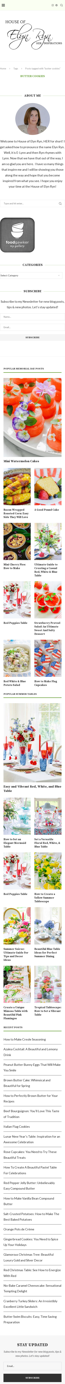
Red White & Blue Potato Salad (14, 683)
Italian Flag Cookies (16, 1126)
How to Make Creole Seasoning (24, 1039)
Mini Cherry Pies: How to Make (14, 566)
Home (3, 68)
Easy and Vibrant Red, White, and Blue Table (32, 789)
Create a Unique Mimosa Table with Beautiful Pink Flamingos (15, 1013)
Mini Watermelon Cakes (21, 461)
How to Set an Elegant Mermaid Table (14, 843)
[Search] (61, 5)
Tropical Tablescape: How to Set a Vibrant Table (47, 1011)
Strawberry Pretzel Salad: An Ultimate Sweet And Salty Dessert (47, 628)
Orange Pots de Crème (18, 1229)
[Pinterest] (56, 5)
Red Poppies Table (15, 623)
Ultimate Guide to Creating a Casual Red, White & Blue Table (46, 570)
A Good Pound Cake (46, 510)
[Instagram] (53, 5)
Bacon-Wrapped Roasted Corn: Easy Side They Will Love (16, 513)
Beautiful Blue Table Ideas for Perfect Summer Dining (47, 952)
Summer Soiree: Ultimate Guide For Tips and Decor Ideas (15, 954)
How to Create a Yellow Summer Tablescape (44, 898)
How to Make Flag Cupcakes (45, 683)
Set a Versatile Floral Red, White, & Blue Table (47, 843)
